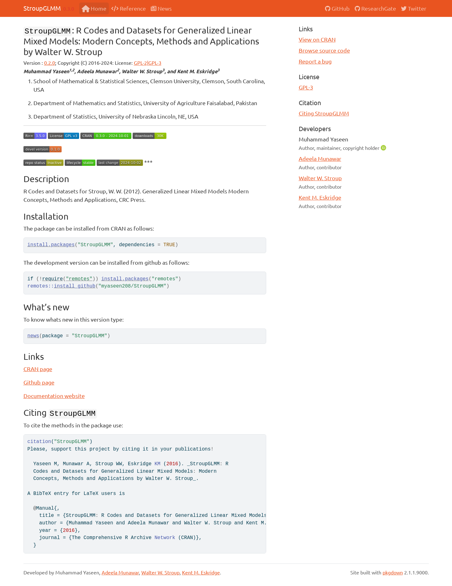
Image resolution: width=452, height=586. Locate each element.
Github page (38, 382)
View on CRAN (317, 39)
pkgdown (393, 572)
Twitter (413, 8)
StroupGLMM (42, 8)
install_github (74, 286)
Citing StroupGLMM (324, 113)
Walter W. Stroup (320, 178)
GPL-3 (306, 87)
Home (94, 8)
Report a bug (315, 61)
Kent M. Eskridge (320, 197)
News (161, 8)
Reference (128, 8)
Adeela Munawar (320, 158)
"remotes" (79, 279)
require (52, 279)
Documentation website (54, 395)
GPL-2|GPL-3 (147, 62)
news (33, 336)
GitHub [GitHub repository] (337, 8)
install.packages (51, 245)
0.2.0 (49, 62)
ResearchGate (375, 8)
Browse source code (324, 50)
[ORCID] (384, 147)
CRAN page (37, 368)
